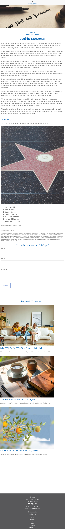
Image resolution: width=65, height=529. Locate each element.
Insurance (32, 519)
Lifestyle (32, 525)
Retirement (32, 514)
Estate (32, 518)
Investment (32, 516)
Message (4, 269)
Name (3, 248)
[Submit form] (6, 285)
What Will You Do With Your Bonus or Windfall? (21, 348)
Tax (32, 521)
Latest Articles (32, 527)
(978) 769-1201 (34, 499)
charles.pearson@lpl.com (32, 508)
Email (3, 259)
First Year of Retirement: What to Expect (17, 399)
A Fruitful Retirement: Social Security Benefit (19, 450)
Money (32, 523)
